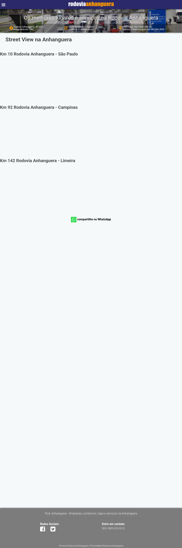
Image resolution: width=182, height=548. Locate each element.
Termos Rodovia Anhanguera (73, 545)
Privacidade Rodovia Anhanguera (106, 545)
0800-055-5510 (116, 528)
